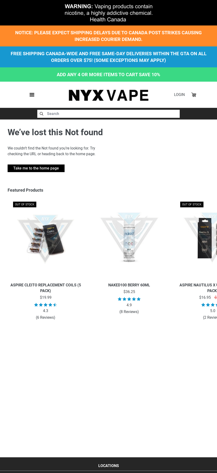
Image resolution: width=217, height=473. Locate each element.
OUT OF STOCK (24, 204)
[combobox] (108, 114)
